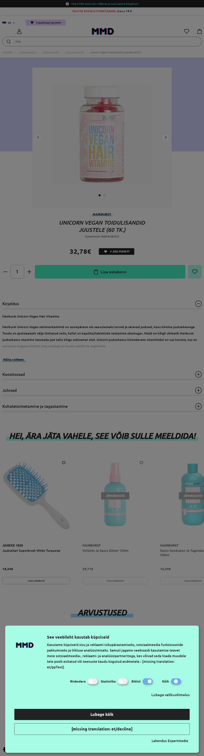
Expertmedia (178, 741)
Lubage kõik (102, 714)
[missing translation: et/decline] (102, 729)
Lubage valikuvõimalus (170, 695)
